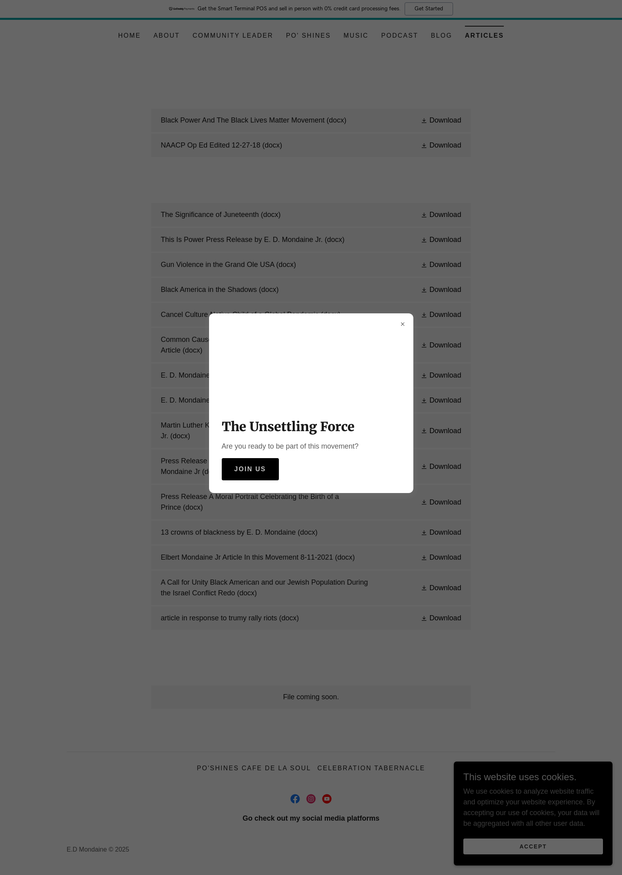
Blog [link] (441, 35)
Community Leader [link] (232, 35)
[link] (310, 120)
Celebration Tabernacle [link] (371, 768)
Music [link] (356, 35)
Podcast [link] (399, 35)
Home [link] (129, 35)
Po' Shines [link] (308, 35)
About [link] (167, 35)
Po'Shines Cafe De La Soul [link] (254, 768)
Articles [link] (484, 35)
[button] (440, 120)
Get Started (429, 9)
